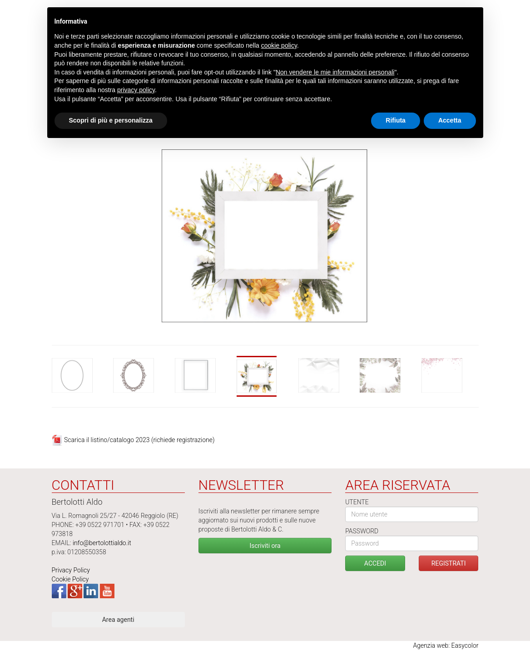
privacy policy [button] (136, 90)
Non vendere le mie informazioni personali (335, 72)
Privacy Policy (71, 570)
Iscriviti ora (264, 545)
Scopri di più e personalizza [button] (111, 120)
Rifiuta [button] (396, 120)
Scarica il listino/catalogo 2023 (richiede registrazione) (139, 439)
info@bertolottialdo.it (102, 543)
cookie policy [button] (279, 45)
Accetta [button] (449, 120)
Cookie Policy (70, 579)
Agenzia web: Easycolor (445, 645)
